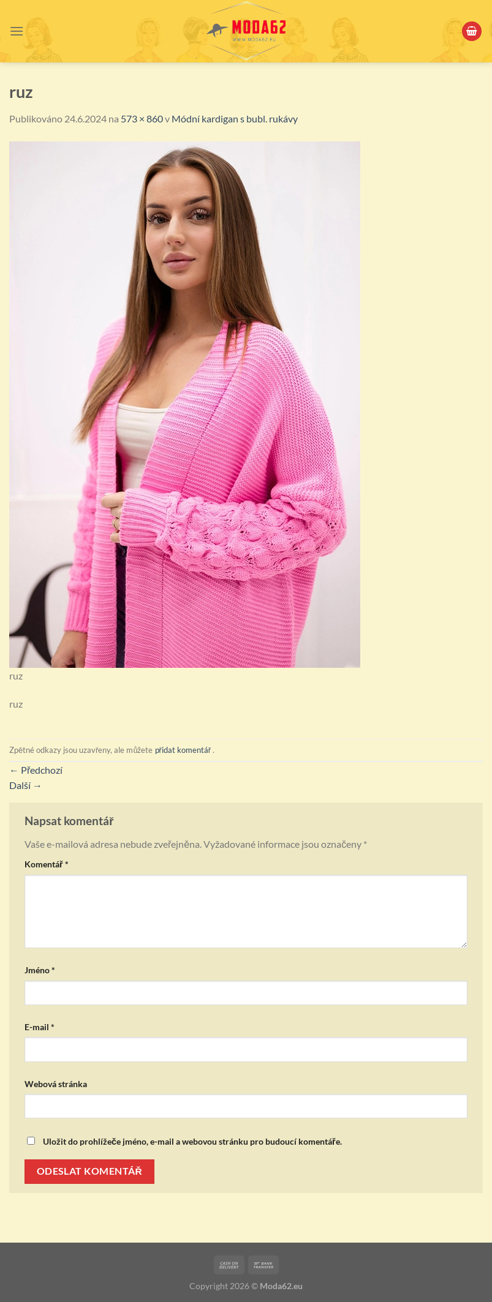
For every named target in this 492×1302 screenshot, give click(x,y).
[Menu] (16, 31)
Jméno (40, 970)
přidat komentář (183, 750)
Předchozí (35, 770)
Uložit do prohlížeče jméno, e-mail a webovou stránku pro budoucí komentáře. (192, 1141)
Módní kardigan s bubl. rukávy (235, 118)
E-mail (40, 1027)
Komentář (47, 864)
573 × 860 (142, 118)
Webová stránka (56, 1084)
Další (25, 785)
